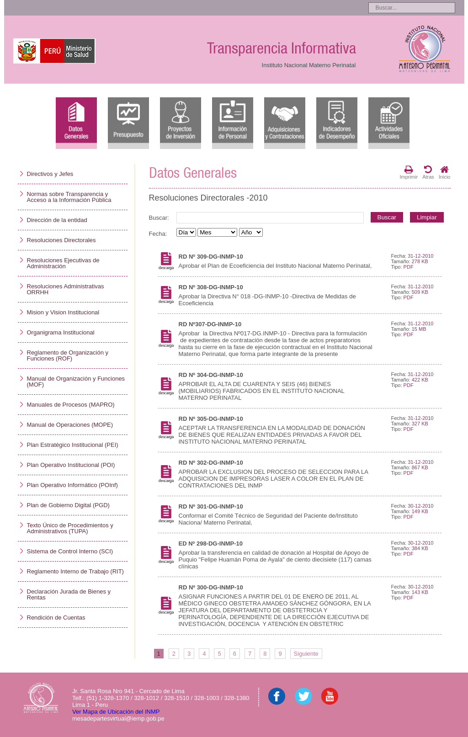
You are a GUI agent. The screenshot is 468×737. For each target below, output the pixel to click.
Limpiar (427, 217)
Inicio (445, 172)
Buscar (387, 217)
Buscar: (159, 217)
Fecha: (158, 233)
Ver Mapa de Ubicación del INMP (116, 711)
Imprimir (408, 172)
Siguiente (306, 653)
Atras (428, 172)
